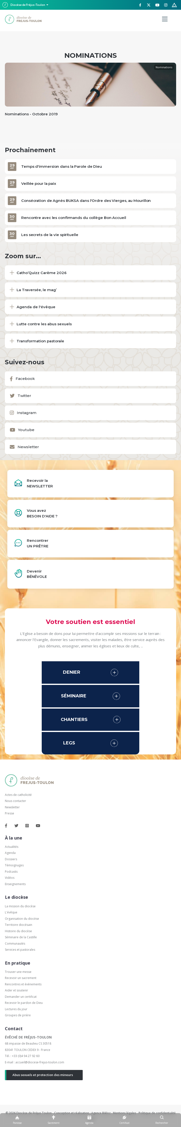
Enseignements (15, 884)
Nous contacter (15, 801)
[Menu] (165, 19)
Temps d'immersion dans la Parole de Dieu (61, 166)
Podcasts (11, 872)
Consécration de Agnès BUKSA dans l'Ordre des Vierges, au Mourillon (86, 200)
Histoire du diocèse (18, 931)
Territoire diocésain (18, 925)
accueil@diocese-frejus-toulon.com (39, 1062)
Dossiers (11, 859)
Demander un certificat (21, 997)
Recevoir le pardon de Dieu (24, 1003)
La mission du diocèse (20, 906)
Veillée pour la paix (38, 183)
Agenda (10, 853)
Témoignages (14, 865)
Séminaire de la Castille (21, 937)
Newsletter (12, 807)
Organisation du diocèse (22, 919)
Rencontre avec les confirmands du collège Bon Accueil (73, 217)
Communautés (15, 943)
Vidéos (9, 878)
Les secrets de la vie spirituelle (49, 234)
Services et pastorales (20, 950)
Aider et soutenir (16, 990)
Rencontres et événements (23, 984)
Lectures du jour (16, 1009)
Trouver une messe (18, 972)
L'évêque (11, 912)
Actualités (11, 847)
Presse (9, 813)
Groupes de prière (18, 1015)
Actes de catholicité (18, 795)
